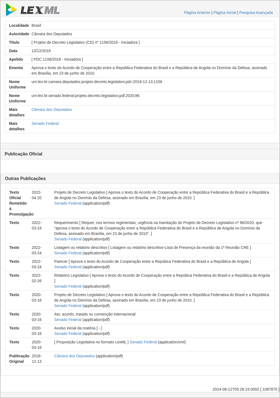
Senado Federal (45, 123)
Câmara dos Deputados (51, 109)
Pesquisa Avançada (256, 12)
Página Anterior (197, 12)
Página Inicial (224, 12)
